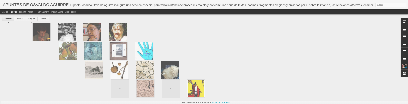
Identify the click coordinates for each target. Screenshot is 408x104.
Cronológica (70, 12)
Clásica (4, 12)
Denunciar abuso (224, 102)
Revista (22, 12)
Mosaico (32, 12)
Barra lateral (43, 12)
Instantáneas (57, 12)
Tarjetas (13, 12)
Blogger (214, 102)
